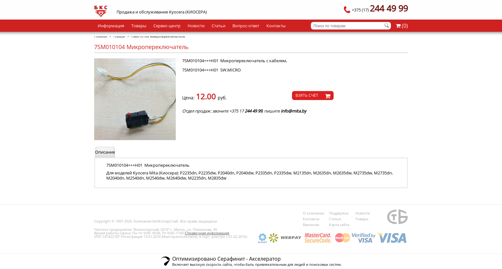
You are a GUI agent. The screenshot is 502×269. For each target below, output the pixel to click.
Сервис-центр (167, 26)
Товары (138, 26)
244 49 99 (380, 8)
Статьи (218, 26)
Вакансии (311, 224)
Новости (196, 26)
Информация (111, 26)
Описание (105, 152)
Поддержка (338, 213)
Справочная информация (207, 233)
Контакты (276, 26)
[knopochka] (313, 95)
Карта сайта (339, 224)
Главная (100, 36)
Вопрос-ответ (245, 26)
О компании (313, 213)
